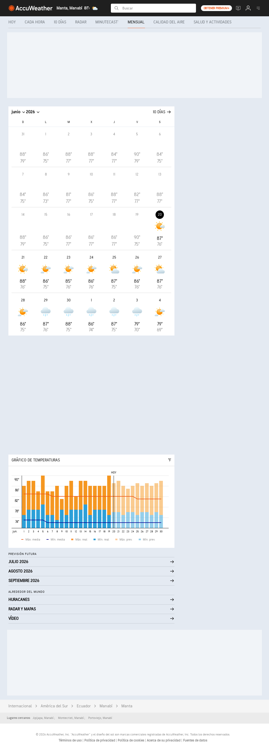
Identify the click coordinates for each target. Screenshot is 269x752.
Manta (126, 706)
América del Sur (54, 706)
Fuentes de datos (195, 740)
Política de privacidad (100, 740)
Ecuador (84, 706)
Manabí (106, 706)
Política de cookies (131, 740)
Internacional (20, 706)
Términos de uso (70, 740)
